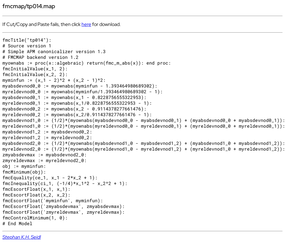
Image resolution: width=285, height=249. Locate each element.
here (86, 24)
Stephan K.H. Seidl (21, 237)
